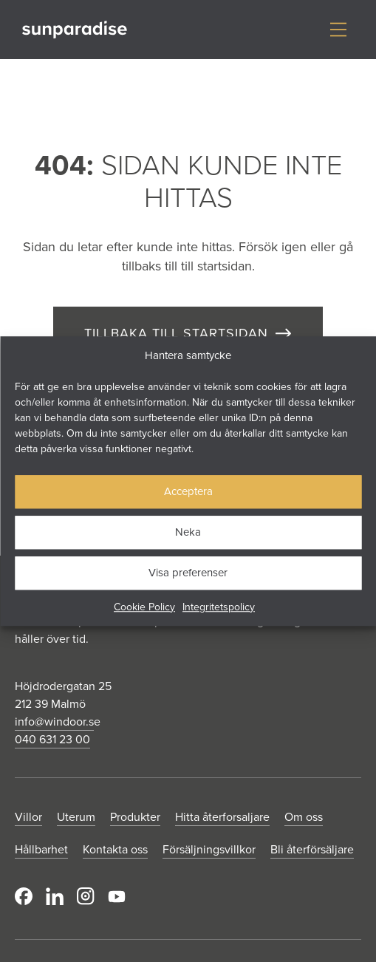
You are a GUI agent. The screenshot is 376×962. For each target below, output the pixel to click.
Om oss (303, 816)
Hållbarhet (41, 849)
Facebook (24, 896)
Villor (28, 816)
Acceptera (188, 491)
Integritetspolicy (218, 606)
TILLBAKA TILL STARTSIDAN (176, 333)
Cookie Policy (144, 606)
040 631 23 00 (52, 739)
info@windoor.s (54, 721)
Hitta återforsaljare (222, 816)
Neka (188, 531)
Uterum (76, 816)
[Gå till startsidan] (74, 30)
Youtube (117, 896)
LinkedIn (55, 896)
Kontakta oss (115, 849)
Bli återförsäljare (312, 849)
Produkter (135, 816)
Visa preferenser (188, 572)
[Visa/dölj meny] (338, 29)
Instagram (86, 896)
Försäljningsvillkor (209, 849)
